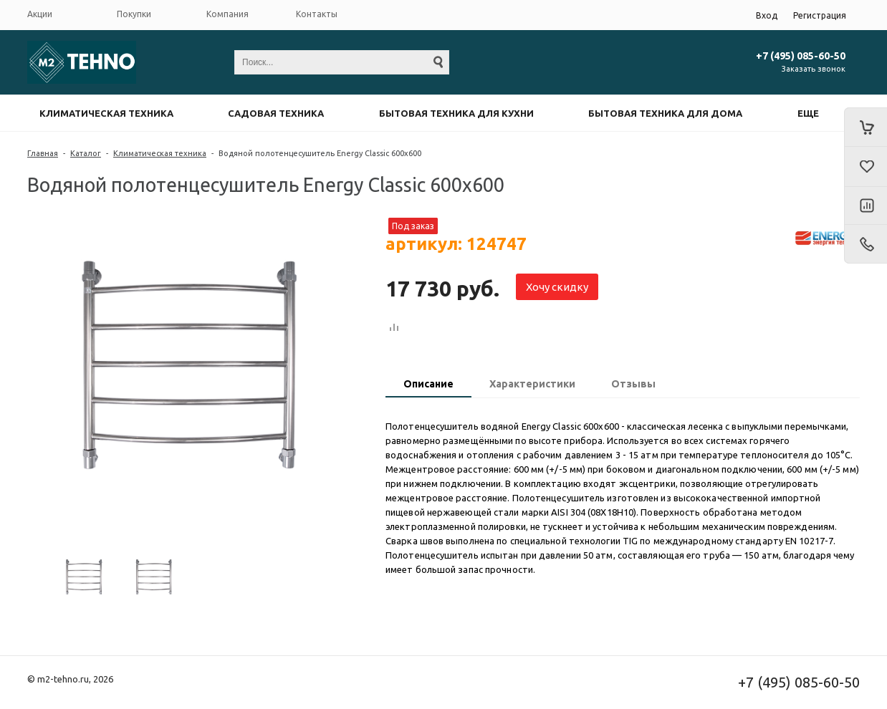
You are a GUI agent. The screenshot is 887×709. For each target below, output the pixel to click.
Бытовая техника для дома (665, 113)
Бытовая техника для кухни (456, 113)
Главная (42, 153)
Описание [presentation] (428, 384)
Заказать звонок (813, 68)
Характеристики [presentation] (532, 384)
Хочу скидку (557, 287)
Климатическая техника (106, 113)
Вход (766, 15)
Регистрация (819, 15)
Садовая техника (276, 113)
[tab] (428, 385)
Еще (808, 113)
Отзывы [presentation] (633, 384)
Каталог (85, 153)
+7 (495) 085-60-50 (800, 56)
